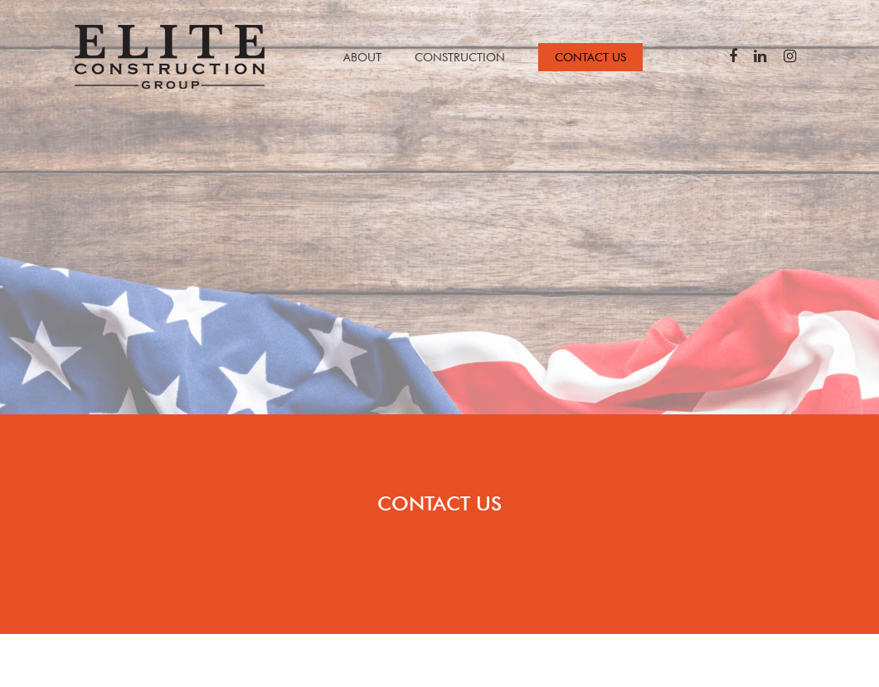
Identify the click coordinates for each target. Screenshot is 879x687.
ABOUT (362, 57)
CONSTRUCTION (460, 57)
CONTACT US (590, 57)
